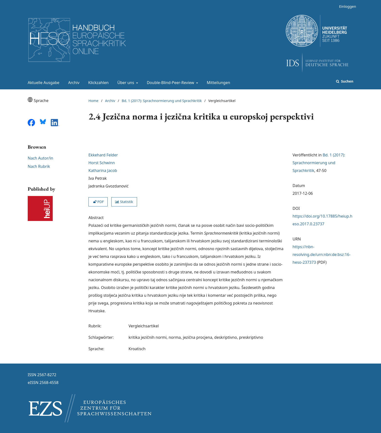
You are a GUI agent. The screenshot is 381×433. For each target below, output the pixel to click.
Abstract (96, 217)
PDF (98, 201)
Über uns (125, 82)
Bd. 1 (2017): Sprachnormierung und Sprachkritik (162, 100)
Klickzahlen (97, 82)
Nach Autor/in (40, 158)
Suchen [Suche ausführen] (346, 81)
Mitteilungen (217, 82)
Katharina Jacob (102, 170)
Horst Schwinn (101, 162)
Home (93, 100)
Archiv (72, 82)
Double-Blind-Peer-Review (170, 82)
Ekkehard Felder (103, 155)
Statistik (124, 201)
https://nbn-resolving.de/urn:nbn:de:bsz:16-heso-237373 (321, 254)
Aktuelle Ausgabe (42, 82)
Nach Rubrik (39, 166)
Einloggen (345, 6)
